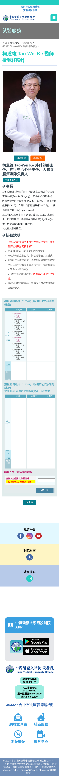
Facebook (20, 536)
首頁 (4, 43)
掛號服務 (27, 43)
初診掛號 (21, 158)
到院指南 (29, 557)
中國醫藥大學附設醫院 (29, 669)
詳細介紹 (38, 158)
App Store (36, 651)
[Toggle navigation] (53, 17)
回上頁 (29, 502)
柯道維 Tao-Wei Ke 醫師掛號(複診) (20, 46)
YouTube (38, 536)
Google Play (36, 642)
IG (29, 536)
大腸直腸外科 (11, 180)
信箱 (29, 578)
